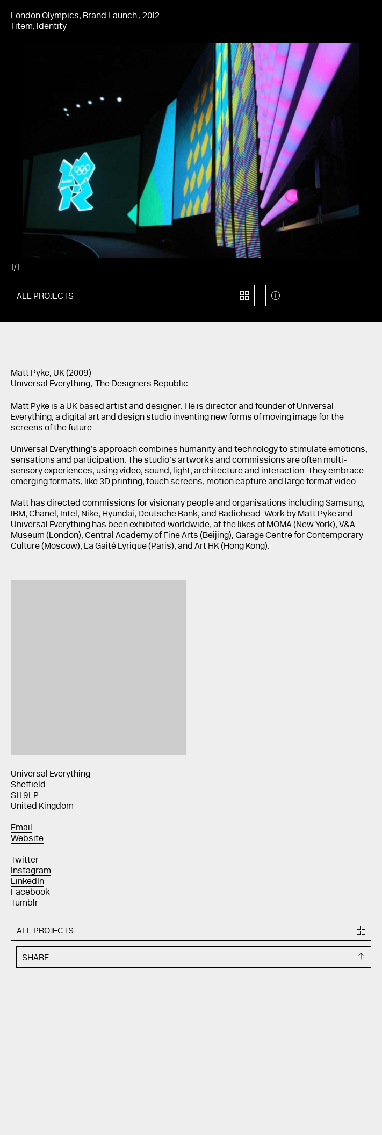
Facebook (30, 892)
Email (21, 828)
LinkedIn (27, 882)
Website (27, 839)
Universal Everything (50, 384)
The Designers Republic (141, 384)
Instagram (31, 871)
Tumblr (24, 903)
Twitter (25, 860)
